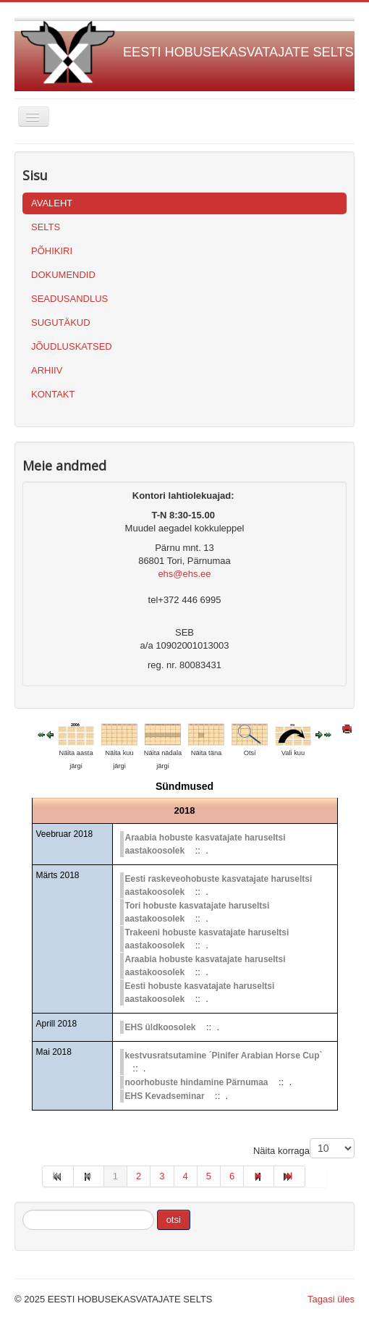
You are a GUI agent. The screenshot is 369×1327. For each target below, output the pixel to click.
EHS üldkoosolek (160, 1027)
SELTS (45, 227)
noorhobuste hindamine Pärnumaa (196, 1082)
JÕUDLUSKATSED (71, 346)
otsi (173, 1219)
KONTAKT (53, 394)
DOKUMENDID (63, 274)
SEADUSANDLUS (69, 298)
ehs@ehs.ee (184, 573)
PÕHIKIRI (51, 250)
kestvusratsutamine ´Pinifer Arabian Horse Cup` (224, 1055)
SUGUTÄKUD (60, 322)
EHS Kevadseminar (165, 1096)
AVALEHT (51, 203)
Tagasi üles (331, 1299)
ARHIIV (46, 370)
